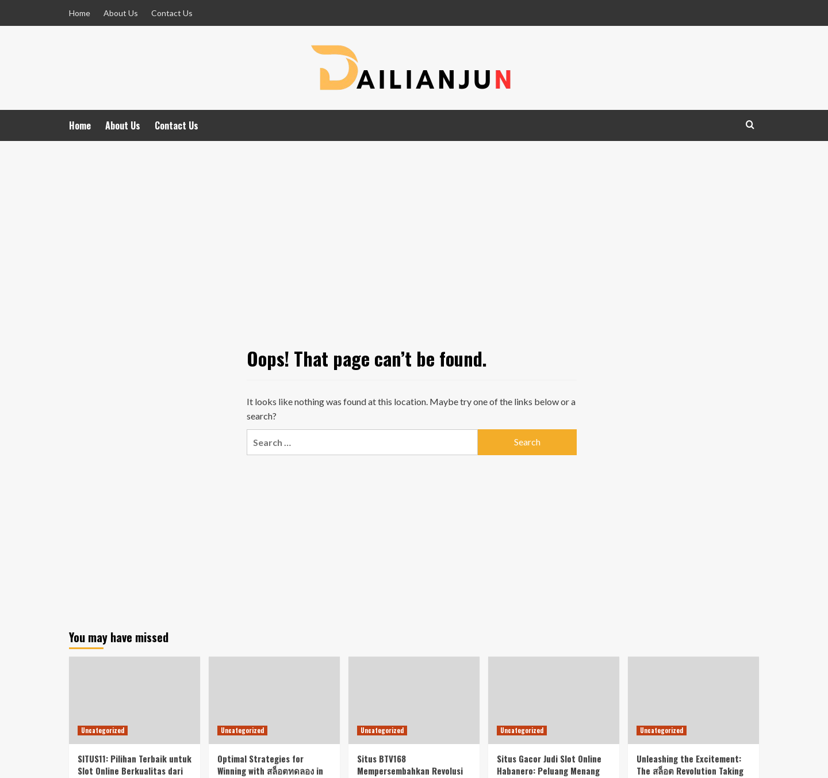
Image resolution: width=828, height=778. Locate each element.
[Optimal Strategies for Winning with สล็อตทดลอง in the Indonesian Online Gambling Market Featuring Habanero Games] (274, 700)
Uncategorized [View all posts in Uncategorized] (102, 730)
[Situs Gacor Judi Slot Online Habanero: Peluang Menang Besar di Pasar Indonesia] (553, 700)
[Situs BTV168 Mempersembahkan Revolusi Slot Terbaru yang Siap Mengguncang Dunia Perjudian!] (414, 700)
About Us (120, 13)
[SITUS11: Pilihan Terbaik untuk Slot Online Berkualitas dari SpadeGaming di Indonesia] (134, 700)
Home (79, 13)
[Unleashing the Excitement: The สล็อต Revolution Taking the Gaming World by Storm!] (693, 700)
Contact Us (172, 13)
